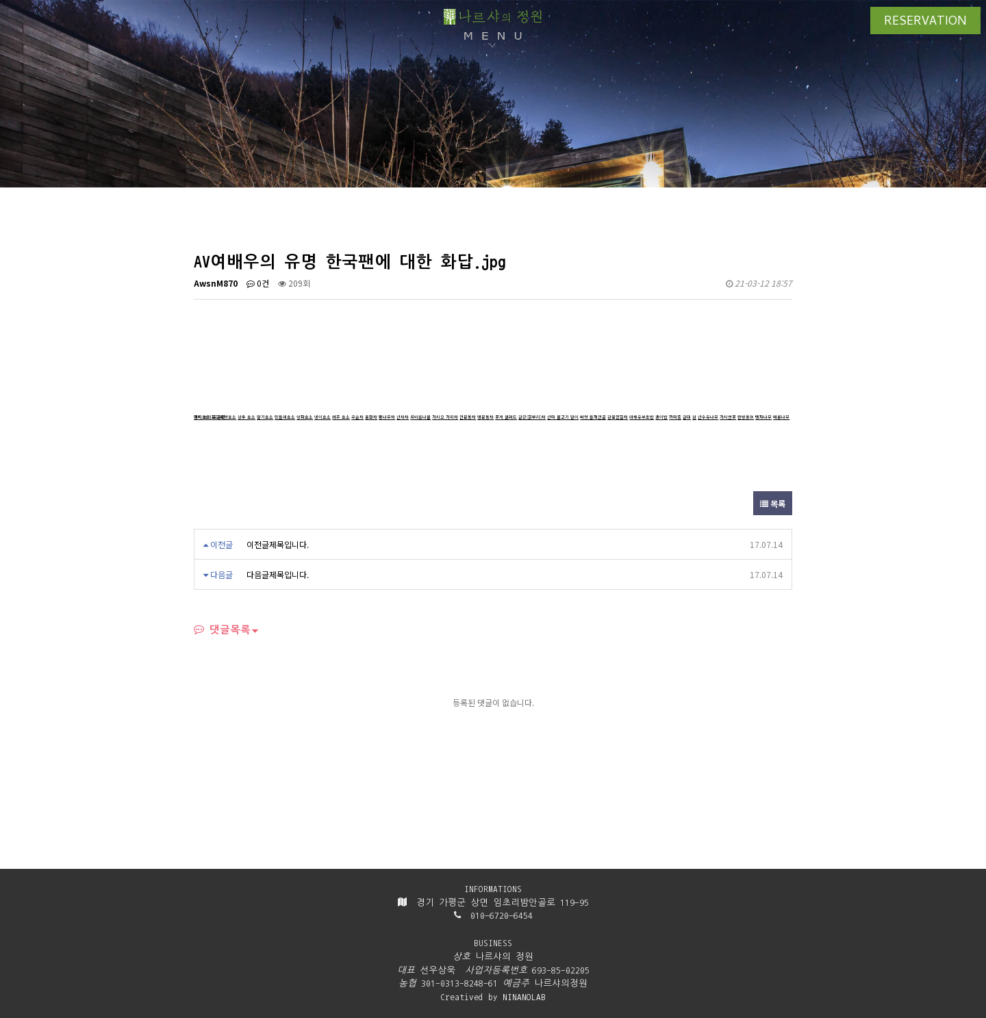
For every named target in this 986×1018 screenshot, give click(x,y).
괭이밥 (661, 417)
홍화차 (371, 417)
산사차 (402, 417)
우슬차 (357, 417)
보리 (207, 417)
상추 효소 (246, 417)
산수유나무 (708, 417)
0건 (257, 283)
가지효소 (202, 417)
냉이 (198, 417)
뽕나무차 (387, 417)
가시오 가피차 (445, 417)
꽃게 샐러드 (506, 417)
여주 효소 (341, 417)
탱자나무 (763, 417)
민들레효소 (285, 417)
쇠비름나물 (420, 417)
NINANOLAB (524, 997)
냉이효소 (322, 417)
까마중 (675, 417)
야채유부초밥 (641, 417)
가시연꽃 (728, 417)
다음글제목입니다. (277, 574)
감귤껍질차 (617, 417)
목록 (772, 503)
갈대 (687, 417)
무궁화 (219, 417)
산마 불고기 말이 (563, 417)
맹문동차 (485, 417)
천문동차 (467, 417)
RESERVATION (925, 22)
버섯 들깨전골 (593, 417)
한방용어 (745, 417)
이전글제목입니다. (277, 544)
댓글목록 (222, 629)
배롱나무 (781, 417)
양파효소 (304, 417)
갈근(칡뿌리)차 (532, 417)
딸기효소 (265, 417)
